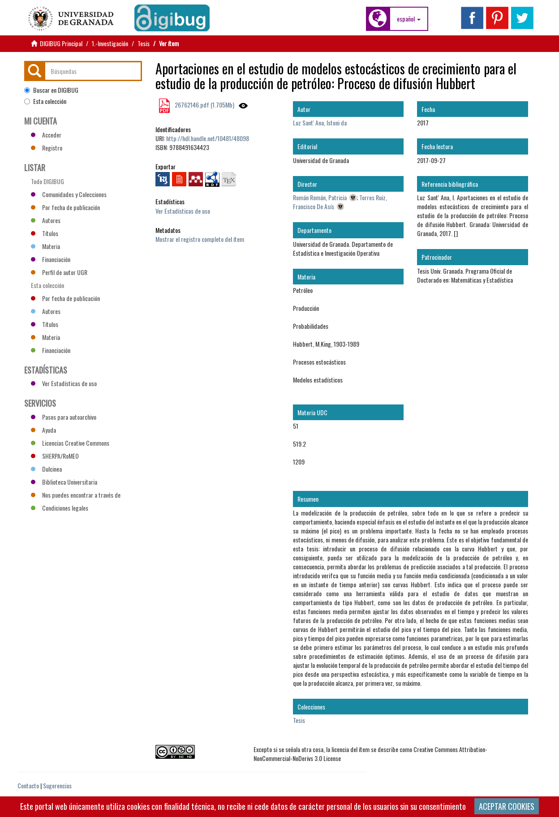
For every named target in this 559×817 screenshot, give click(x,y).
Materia (45, 246)
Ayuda (43, 429)
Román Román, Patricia (320, 197)
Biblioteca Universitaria (64, 481)
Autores (45, 220)
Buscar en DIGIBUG (51, 90)
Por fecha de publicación (65, 207)
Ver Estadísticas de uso (182, 210)
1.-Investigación (110, 43)
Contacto (28, 785)
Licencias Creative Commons (70, 442)
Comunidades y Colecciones (69, 194)
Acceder (46, 134)
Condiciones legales (59, 507)
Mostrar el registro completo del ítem (199, 239)
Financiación (50, 259)
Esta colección (45, 101)
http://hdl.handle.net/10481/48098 (207, 138)
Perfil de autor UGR (59, 272)
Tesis (144, 43)
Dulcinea (46, 468)
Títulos (44, 233)
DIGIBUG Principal (61, 43)
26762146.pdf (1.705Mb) (203, 104)
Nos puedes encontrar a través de (75, 494)
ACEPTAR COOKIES (506, 806)
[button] (408, 19)
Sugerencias (57, 785)
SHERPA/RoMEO (55, 455)
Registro (46, 147)
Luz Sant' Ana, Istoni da (320, 122)
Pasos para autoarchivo (63, 416)
